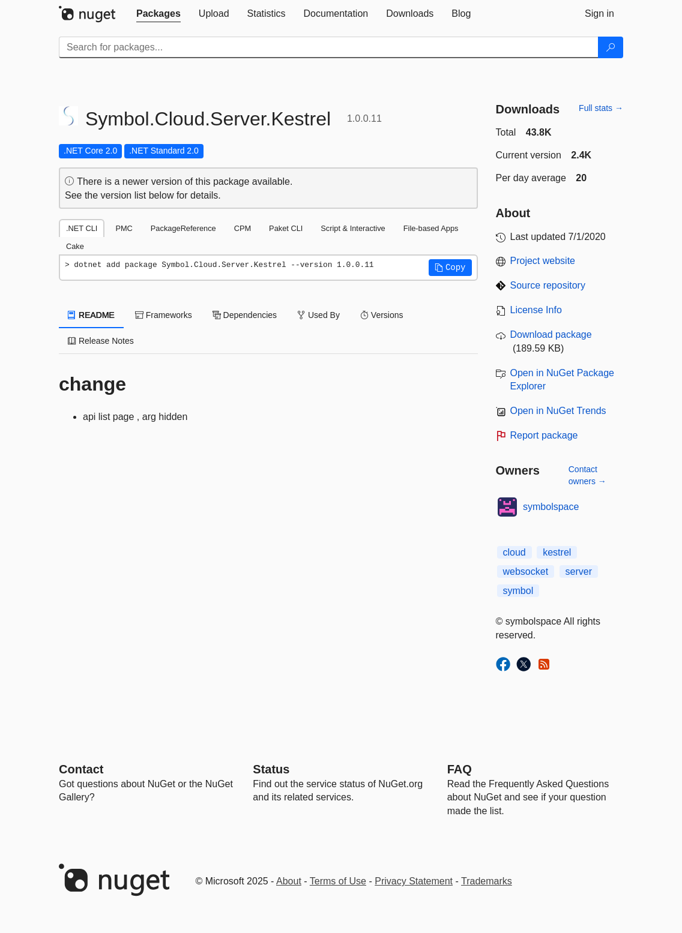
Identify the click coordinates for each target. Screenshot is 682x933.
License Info (536, 310)
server (579, 571)
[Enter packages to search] (329, 47)
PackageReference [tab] (183, 228)
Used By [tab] (318, 315)
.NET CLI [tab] (81, 228)
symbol (518, 591)
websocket (526, 571)
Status (271, 769)
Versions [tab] (381, 315)
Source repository (547, 285)
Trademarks (486, 881)
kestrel (557, 552)
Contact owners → (587, 475)
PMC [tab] (123, 228)
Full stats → (601, 108)
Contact (81, 769)
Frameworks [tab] (163, 315)
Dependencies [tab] (245, 315)
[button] (450, 267)
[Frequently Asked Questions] (459, 769)
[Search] (610, 47)
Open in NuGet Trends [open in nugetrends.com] (558, 411)
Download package (551, 334)
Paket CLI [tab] (286, 228)
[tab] (158, 14)
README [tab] (91, 315)
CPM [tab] (242, 228)
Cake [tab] (75, 246)
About (288, 881)
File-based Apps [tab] (431, 228)
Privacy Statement (414, 881)
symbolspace (551, 507)
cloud (514, 552)
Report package (544, 435)
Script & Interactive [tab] (353, 228)
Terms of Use (338, 881)
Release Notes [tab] (101, 341)
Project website (543, 261)
